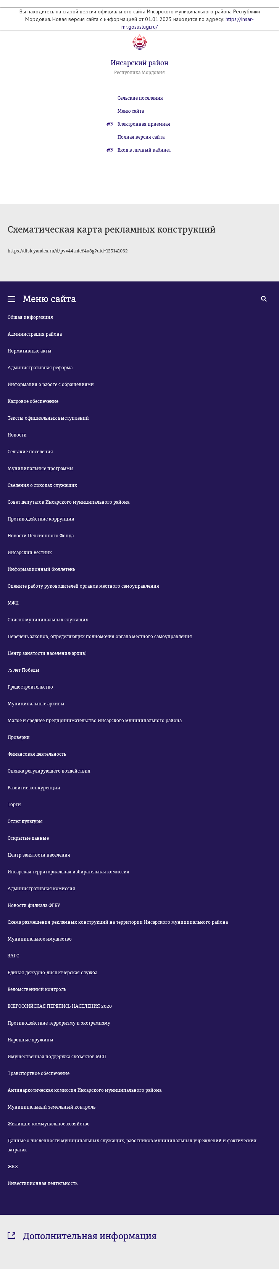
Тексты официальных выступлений (48, 418)
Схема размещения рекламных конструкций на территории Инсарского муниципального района (118, 922)
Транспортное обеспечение (38, 1073)
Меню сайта (131, 111)
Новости (17, 435)
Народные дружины (30, 1040)
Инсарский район (139, 63)
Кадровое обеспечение (33, 401)
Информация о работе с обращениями (51, 384)
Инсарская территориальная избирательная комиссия (68, 872)
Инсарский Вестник (30, 552)
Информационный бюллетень (41, 569)
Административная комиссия (41, 888)
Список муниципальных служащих (48, 619)
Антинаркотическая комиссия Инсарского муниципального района (84, 1090)
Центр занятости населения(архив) (47, 653)
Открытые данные (28, 838)
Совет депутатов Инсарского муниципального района (68, 502)
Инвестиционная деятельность (42, 1183)
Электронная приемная (144, 124)
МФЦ (13, 603)
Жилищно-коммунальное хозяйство (49, 1124)
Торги (14, 804)
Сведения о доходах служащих (42, 485)
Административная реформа (40, 367)
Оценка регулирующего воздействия (49, 771)
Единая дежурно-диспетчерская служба (52, 972)
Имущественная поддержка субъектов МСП (57, 1056)
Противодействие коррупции (41, 519)
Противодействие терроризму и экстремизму (59, 1023)
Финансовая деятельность (37, 754)
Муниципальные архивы (36, 703)
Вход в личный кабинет (144, 150)
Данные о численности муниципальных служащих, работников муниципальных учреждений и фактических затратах (132, 1145)
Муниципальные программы (41, 468)
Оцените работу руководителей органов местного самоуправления (83, 586)
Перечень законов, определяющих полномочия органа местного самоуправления (100, 636)
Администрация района (35, 334)
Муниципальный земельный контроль (51, 1107)
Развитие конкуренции (34, 787)
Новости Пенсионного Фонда (41, 535)
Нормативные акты (30, 351)
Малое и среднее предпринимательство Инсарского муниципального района (95, 720)
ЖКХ (13, 1166)
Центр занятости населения (39, 855)
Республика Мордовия (139, 72)
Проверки (19, 737)
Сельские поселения (140, 98)
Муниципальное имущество (40, 939)
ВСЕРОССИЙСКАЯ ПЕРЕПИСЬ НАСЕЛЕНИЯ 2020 (60, 1006)
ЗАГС (13, 956)
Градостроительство (30, 687)
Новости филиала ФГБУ (34, 905)
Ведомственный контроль (37, 989)
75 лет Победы (23, 670)
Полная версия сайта (141, 137)
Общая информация (30, 317)
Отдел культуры (25, 821)
